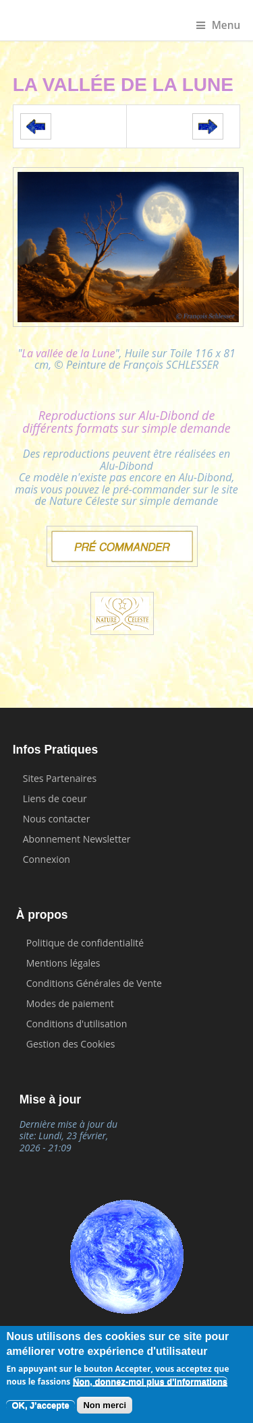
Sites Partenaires (59, 778)
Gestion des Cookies (70, 1043)
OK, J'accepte (40, 1406)
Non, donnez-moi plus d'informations (150, 1383)
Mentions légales (63, 963)
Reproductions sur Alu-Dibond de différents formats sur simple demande (126, 421)
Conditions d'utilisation (77, 1023)
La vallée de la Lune (68, 353)
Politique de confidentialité (85, 942)
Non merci (104, 1406)
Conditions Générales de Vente (94, 983)
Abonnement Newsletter (77, 838)
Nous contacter (56, 818)
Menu (218, 25)
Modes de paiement (70, 1003)
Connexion (46, 859)
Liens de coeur (55, 798)
